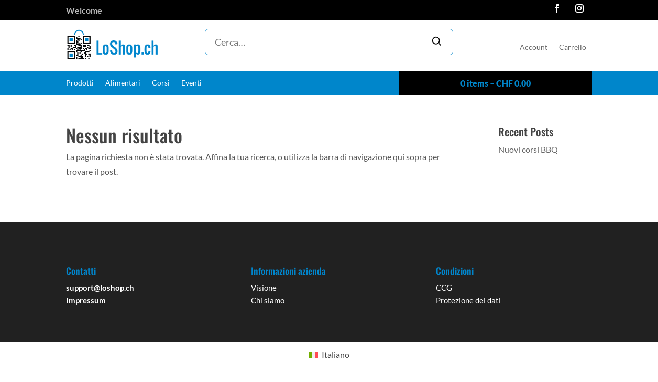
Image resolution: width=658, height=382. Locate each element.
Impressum (86, 300)
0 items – (495, 83)
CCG (444, 287)
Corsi (161, 83)
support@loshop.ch (100, 287)
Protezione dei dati (468, 300)
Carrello (572, 47)
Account (533, 47)
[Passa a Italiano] (328, 354)
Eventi (191, 83)
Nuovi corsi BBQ (528, 149)
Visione (264, 287)
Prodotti (80, 83)
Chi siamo (267, 300)
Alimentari (122, 83)
